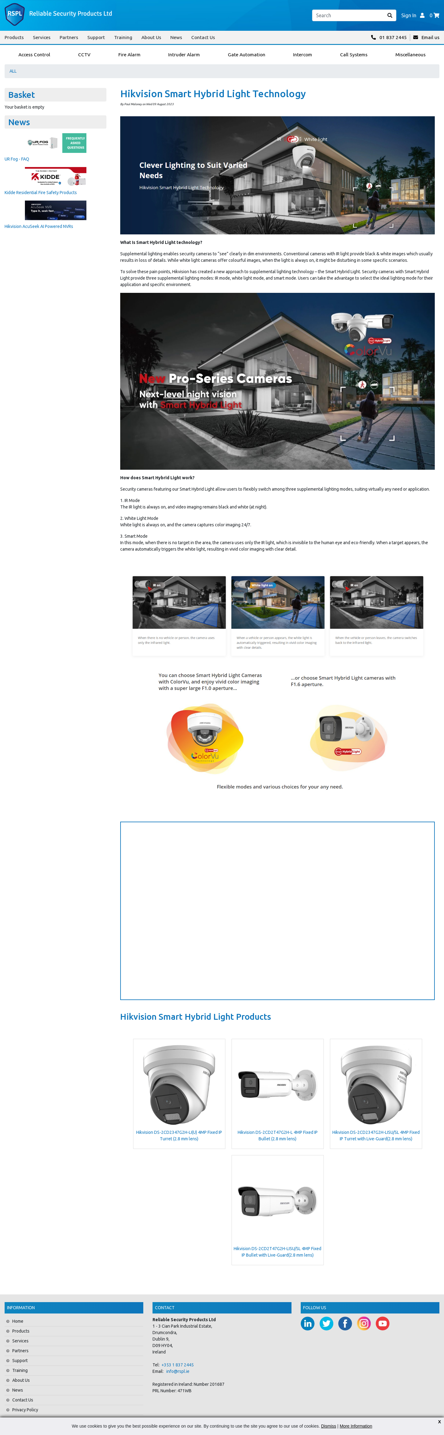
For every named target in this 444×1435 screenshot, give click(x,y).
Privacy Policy (25, 1409)
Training (123, 37)
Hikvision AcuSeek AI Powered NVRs (39, 226)
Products (14, 37)
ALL (13, 71)
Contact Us (203, 37)
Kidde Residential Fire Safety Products (41, 192)
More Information (356, 1426)
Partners (69, 37)
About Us (151, 37)
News (176, 37)
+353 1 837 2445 (177, 1364)
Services (41, 37)
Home (17, 1321)
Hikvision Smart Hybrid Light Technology (213, 93)
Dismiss (328, 1426)
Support (96, 37)
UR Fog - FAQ (17, 159)
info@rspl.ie (177, 1371)
